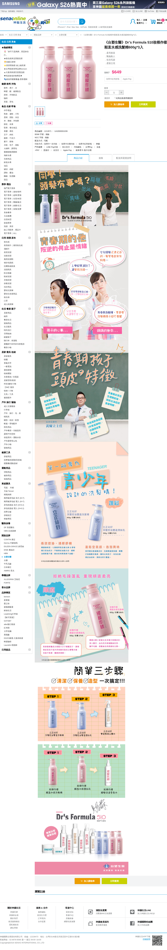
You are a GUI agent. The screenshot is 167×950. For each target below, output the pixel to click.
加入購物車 (117, 104)
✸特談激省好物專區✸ (13, 76)
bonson (7, 597)
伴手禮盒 (7, 110)
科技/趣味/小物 (10, 384)
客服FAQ (69, 915)
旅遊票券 (7, 223)
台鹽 (6, 560)
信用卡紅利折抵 (112, 79)
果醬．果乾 (8, 131)
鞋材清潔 (7, 276)
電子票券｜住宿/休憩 (12, 199)
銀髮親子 (7, 337)
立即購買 (143, 104)
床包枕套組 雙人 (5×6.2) (14, 508)
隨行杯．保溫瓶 (10, 340)
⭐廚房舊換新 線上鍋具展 (15, 65)
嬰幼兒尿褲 (8, 290)
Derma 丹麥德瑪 (11, 543)
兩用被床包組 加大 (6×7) (14, 498)
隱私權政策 (14, 925)
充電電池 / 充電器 (11, 377)
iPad (68, 27)
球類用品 (7, 472)
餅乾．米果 (8, 124)
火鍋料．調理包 (10, 148)
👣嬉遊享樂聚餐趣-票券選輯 (15, 79)
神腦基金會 (14, 915)
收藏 (48, 123)
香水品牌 (6, 587)
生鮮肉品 (7, 159)
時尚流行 (7, 330)
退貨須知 (69, 912)
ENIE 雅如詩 (9, 550)
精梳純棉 (7, 494)
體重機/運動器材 (11, 463)
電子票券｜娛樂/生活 (12, 205)
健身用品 (7, 475)
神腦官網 (14, 912)
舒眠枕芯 (7, 515)
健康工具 (6, 452)
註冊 (145, 20)
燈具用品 (7, 427)
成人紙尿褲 (8, 304)
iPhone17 (62, 27)
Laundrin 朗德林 (10, 645)
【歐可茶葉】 (9, 617)
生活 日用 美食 (15, 35)
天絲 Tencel (9, 491)
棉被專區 (7, 519)
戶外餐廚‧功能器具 (12, 430)
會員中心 (142, 23)
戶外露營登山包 (10, 441)
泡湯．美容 (8, 226)
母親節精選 (92, 27)
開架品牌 (37, 35)
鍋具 (6, 316)
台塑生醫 (62, 35)
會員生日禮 (42, 915)
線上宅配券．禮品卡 (12, 230)
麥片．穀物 (8, 141)
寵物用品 (7, 323)
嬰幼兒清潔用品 (10, 294)
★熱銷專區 (7, 47)
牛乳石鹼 (7, 564)
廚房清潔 (7, 252)
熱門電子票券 (9, 188)
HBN (6, 553)
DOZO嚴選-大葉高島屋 (13, 638)
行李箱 (7, 410)
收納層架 (7, 373)
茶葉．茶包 (8, 102)
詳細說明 (146, 939)
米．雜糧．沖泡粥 (11, 121)
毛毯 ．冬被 (9, 488)
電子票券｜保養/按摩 (12, 209)
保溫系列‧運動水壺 (12, 437)
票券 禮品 (6, 184)
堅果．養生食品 (10, 128)
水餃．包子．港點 (11, 145)
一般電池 (7, 366)
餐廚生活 (7, 320)
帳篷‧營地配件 (10, 424)
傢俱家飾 (7, 370)
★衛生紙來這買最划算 (13, 58)
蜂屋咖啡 (7, 642)
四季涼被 (7, 512)
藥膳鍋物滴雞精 (10, 152)
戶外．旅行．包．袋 (12, 413)
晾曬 (6, 359)
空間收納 (7, 334)
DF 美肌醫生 (9, 527)
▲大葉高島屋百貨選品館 (14, 72)
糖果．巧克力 (9, 138)
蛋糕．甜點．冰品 (11, 117)
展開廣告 (161, 2)
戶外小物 (7, 444)
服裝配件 (7, 398)
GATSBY (7, 621)
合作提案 (42, 921)
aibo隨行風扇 (9, 624)
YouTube (149, 11)
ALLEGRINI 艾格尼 (12, 579)
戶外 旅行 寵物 (9, 402)
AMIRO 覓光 (9, 571)
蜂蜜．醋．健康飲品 (12, 91)
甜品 (6, 180)
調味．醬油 (8, 173)
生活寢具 (7, 327)
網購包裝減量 (69, 921)
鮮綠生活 (7, 610)
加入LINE (138, 11)
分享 (39, 123)
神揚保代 (19, 11)
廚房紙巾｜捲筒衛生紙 (13, 245)
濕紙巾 (7, 249)
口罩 (6, 301)
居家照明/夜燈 (10, 380)
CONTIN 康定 (9, 539)
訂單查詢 (42, 918)
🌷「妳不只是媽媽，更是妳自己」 (16, 53)
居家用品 (7, 313)
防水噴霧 (7, 273)
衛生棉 (7, 297)
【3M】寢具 (9, 387)
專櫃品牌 (6, 575)
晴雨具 (7, 417)
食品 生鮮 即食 (9, 106)
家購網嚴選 (8, 607)
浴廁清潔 (7, 256)
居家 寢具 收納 (9, 352)
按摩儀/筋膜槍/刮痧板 (13, 460)
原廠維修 (69, 918)
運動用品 (6, 468)
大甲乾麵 (7, 631)
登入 (138, 20)
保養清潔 (7, 283)
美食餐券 (7, 212)
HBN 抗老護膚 (10, 531)
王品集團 (7, 216)
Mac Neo (75, 27)
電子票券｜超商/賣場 (12, 195)
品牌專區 (6, 592)
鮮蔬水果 (7, 162)
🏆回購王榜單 (10, 62)
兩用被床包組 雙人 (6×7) (14, 501)
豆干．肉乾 (8, 135)
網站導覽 (14, 928)
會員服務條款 (14, 921)
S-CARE (126, 11)
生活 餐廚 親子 (9, 309)
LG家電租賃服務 (105, 27)
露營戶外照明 (9, 434)
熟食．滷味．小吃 (11, 114)
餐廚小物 (7, 347)
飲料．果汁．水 (10, 88)
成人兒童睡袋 (9, 406)
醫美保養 (6, 523)
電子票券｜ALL (10, 233)
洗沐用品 (7, 287)
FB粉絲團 (161, 11)
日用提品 (6, 649)
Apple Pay (127, 79)
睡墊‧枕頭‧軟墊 (11, 420)
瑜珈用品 (7, 479)
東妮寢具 (6, 483)
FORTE (7, 583)
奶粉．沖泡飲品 (10, 95)
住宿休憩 (7, 219)
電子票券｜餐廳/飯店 (12, 202)
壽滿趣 (7, 635)
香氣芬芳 (7, 363)
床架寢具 (7, 356)
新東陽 (7, 600)
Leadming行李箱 (11, 614)
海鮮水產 (7, 155)
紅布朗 (7, 628)
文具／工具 (8, 394)
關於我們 (14, 918)
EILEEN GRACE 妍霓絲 (14, 546)
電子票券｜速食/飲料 (12, 192)
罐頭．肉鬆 (8, 169)
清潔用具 (7, 270)
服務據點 (11, 11)
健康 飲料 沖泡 (9, 84)
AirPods (83, 27)
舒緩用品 (7, 456)
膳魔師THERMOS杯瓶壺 (14, 344)
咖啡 (6, 98)
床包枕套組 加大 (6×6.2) (14, 505)
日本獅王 (7, 567)
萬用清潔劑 (8, 259)
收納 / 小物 (8, 391)
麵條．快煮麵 (9, 176)
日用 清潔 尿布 (9, 238)
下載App (3, 11)
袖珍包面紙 (8, 263)
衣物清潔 (7, 280)
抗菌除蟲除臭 (9, 266)
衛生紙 (7, 242)
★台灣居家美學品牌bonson (15, 69)
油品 (6, 166)
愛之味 (7, 603)
